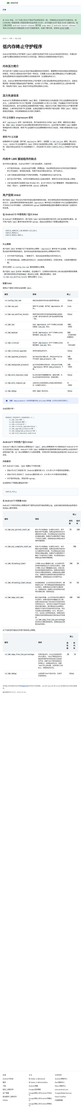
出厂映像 (6, 1093)
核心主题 (18, 38)
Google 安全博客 (35, 1089)
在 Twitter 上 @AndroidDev (38, 1082)
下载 (4, 1086)
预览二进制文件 (8, 1089)
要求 (4, 1082)
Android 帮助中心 (61, 1079)
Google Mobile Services (63, 1093)
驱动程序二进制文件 (10, 1097)
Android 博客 (33, 1086)
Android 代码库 (8, 1079)
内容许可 (24, 686)
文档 (4, 10)
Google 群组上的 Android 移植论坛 (40, 1105)
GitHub (5, 1100)
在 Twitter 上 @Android (37, 1079)
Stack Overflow (60, 1097)
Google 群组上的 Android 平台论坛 (40, 1094)
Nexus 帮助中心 (60, 1086)
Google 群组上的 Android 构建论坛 (40, 1099)
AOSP (4, 38)
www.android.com (61, 1089)
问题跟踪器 (59, 1100)
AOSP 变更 (64, 28)
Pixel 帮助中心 (60, 1082)
